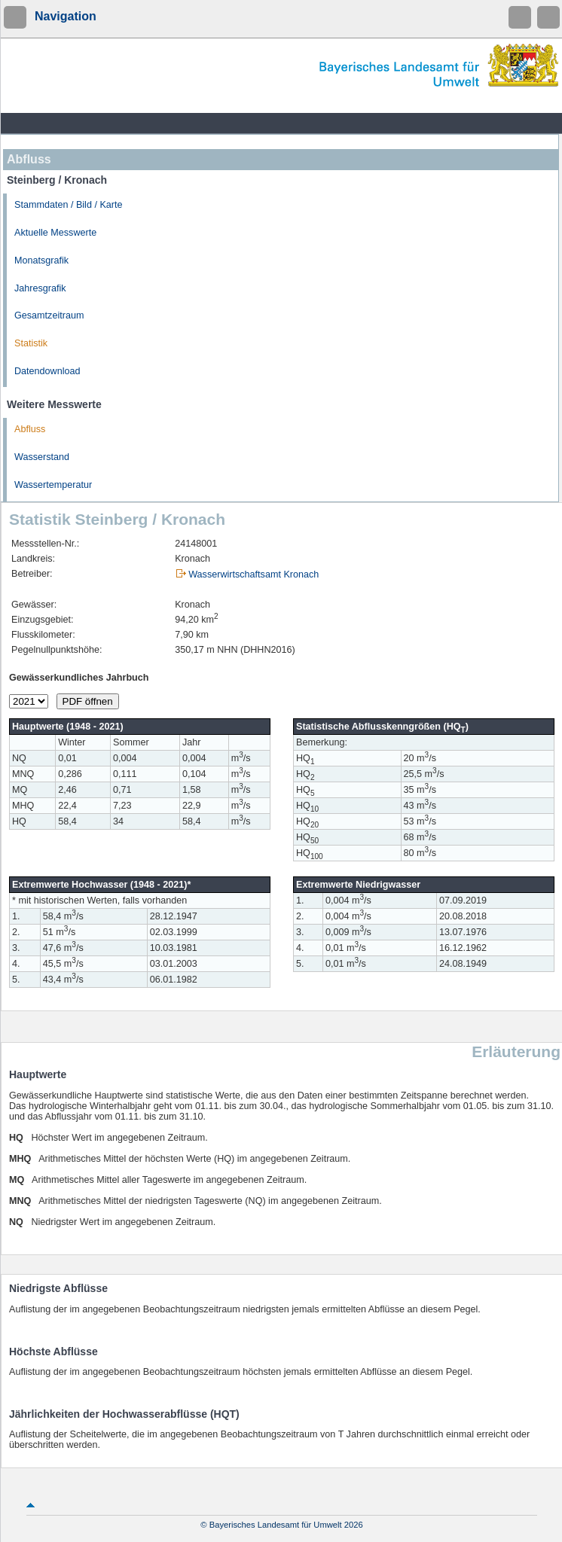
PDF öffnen (88, 701)
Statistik (30, 343)
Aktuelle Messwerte (55, 232)
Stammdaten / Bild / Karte (68, 205)
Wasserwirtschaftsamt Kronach (253, 574)
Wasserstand (41, 457)
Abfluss (29, 429)
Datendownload (47, 371)
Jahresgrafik (40, 288)
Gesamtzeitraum (49, 315)
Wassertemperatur (53, 485)
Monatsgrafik (41, 260)
